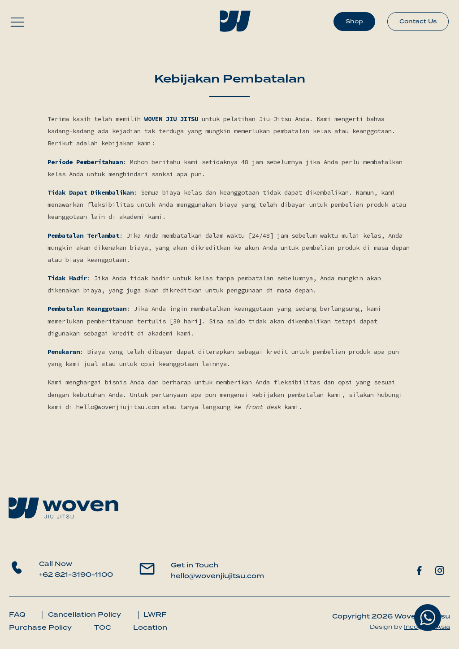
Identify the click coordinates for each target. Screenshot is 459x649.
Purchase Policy (40, 627)
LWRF (155, 614)
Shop (354, 21)
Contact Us (418, 21)
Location (150, 627)
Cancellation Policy (84, 614)
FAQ (17, 614)
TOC (102, 627)
